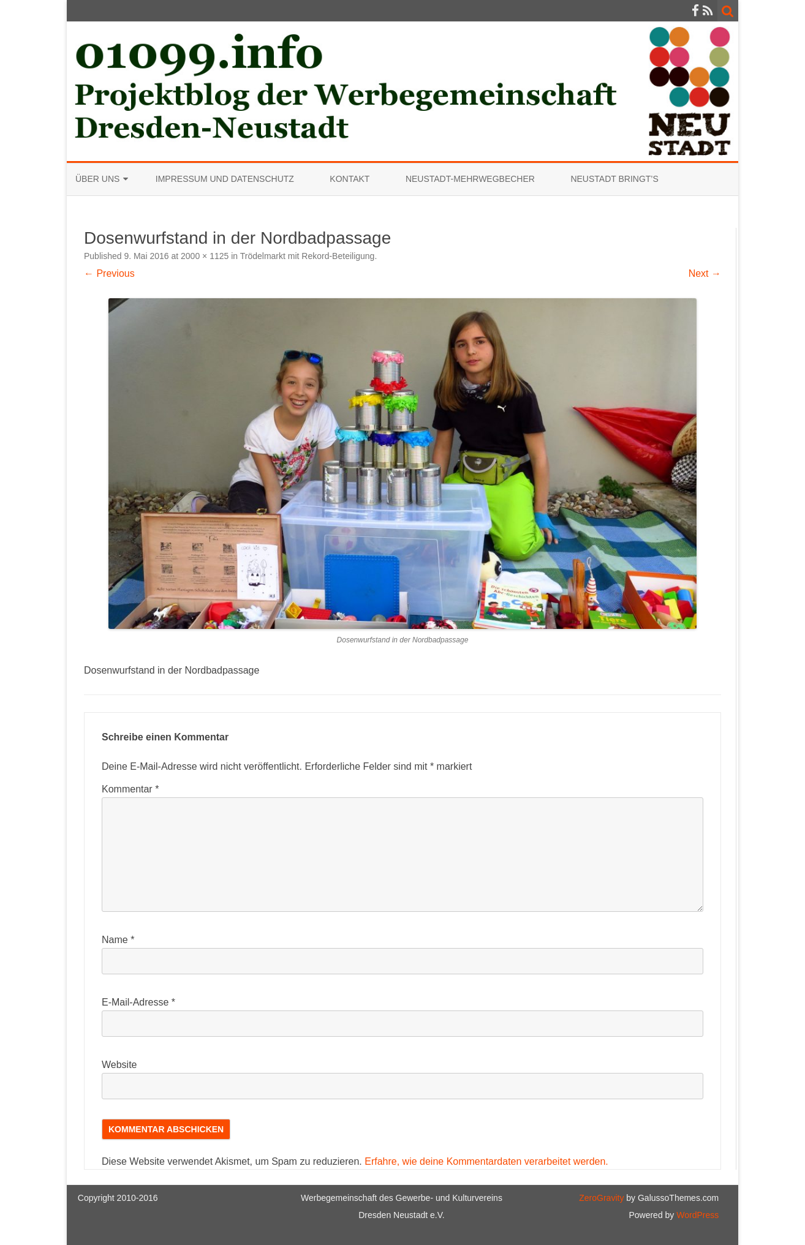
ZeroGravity (601, 1198)
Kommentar (130, 789)
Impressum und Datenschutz (225, 179)
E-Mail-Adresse (138, 1002)
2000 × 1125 (205, 256)
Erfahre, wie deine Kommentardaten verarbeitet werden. (486, 1161)
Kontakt (349, 179)
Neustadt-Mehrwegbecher (470, 179)
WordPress (696, 1215)
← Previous (109, 273)
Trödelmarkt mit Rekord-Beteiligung (307, 256)
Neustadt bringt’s (614, 179)
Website (119, 1064)
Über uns (97, 179)
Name (118, 940)
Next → (705, 273)
